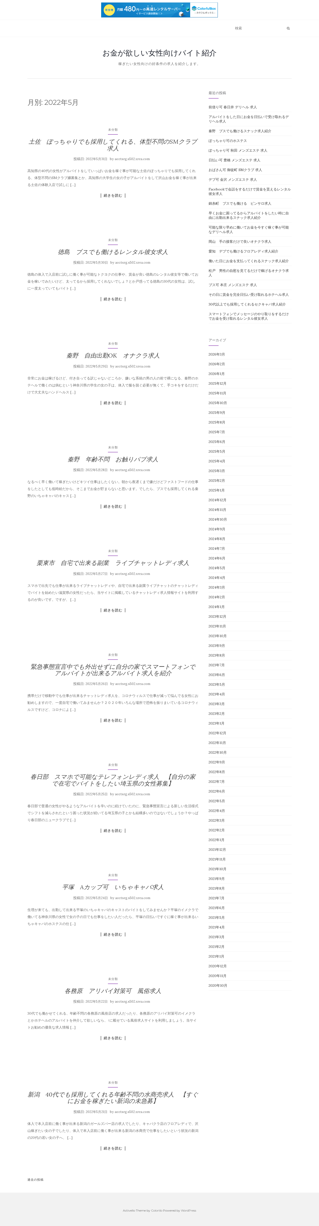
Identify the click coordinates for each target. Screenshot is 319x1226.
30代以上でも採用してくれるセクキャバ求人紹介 (247, 304)
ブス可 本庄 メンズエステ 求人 (233, 285)
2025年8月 (217, 422)
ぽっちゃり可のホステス (228, 140)
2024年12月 (218, 500)
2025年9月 (217, 412)
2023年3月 (217, 704)
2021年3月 (217, 937)
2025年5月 (217, 451)
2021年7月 (217, 898)
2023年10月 (218, 636)
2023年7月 (217, 665)
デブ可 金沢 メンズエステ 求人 (233, 179)
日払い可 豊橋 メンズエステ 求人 (234, 160)
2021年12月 (217, 849)
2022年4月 (217, 810)
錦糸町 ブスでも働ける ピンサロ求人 (240, 203)
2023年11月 (217, 626)
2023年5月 (217, 684)
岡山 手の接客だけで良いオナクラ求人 (240, 241)
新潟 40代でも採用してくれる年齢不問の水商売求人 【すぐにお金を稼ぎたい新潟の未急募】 (113, 1098)
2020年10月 (218, 985)
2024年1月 (217, 607)
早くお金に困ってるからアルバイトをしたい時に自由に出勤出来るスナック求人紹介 (249, 215)
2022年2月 (217, 830)
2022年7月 (217, 781)
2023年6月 (217, 675)
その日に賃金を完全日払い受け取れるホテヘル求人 (249, 294)
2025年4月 (217, 461)
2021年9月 (217, 878)
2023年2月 (217, 713)
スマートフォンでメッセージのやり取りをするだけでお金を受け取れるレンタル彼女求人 (249, 316)
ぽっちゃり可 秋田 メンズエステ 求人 (238, 150)
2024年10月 (218, 519)
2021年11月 (217, 859)
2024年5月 (217, 568)
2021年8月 (217, 888)
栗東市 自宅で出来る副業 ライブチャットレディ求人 (113, 563)
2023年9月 (217, 645)
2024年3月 (217, 587)
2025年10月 (218, 403)
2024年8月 (217, 539)
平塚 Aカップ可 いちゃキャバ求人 (113, 887)
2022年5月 (217, 801)
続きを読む (113, 195)
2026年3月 (217, 354)
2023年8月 (217, 655)
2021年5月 (217, 917)
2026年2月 (217, 364)
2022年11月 (217, 742)
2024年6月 (217, 558)
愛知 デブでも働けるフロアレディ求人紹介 (243, 251)
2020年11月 (218, 976)
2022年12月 (217, 733)
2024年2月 (217, 597)
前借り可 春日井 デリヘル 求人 (233, 107)
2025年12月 (218, 383)
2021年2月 (217, 946)
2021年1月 (216, 956)
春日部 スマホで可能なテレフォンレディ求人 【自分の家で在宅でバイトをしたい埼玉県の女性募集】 (112, 780)
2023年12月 (217, 616)
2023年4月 (217, 694)
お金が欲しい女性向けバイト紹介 (159, 53)
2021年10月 (218, 869)
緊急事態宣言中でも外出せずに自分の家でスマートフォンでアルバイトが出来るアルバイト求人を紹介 (112, 670)
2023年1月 (217, 723)
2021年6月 (217, 908)
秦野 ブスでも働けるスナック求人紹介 (240, 131)
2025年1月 (217, 490)
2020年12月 (218, 966)
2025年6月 (217, 441)
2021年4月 (217, 927)
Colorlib (156, 1210)
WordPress (188, 1210)
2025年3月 (217, 471)
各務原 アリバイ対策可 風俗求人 (113, 991)
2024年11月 (217, 509)
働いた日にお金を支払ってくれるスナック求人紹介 (249, 261)
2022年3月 (217, 820)
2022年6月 (217, 791)
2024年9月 (217, 529)
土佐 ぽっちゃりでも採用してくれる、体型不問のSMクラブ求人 (113, 145)
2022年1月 (217, 840)
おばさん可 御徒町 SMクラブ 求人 (235, 170)
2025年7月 (217, 432)
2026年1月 (217, 373)
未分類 (113, 129)
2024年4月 (217, 577)
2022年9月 (217, 762)
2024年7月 (217, 548)
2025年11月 (217, 393)
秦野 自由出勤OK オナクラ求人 (113, 355)
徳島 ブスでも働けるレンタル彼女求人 (113, 252)
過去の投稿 (35, 1179)
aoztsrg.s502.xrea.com (132, 159)
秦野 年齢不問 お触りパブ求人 (113, 459)
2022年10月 (218, 752)
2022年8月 (217, 772)
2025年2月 (217, 480)
